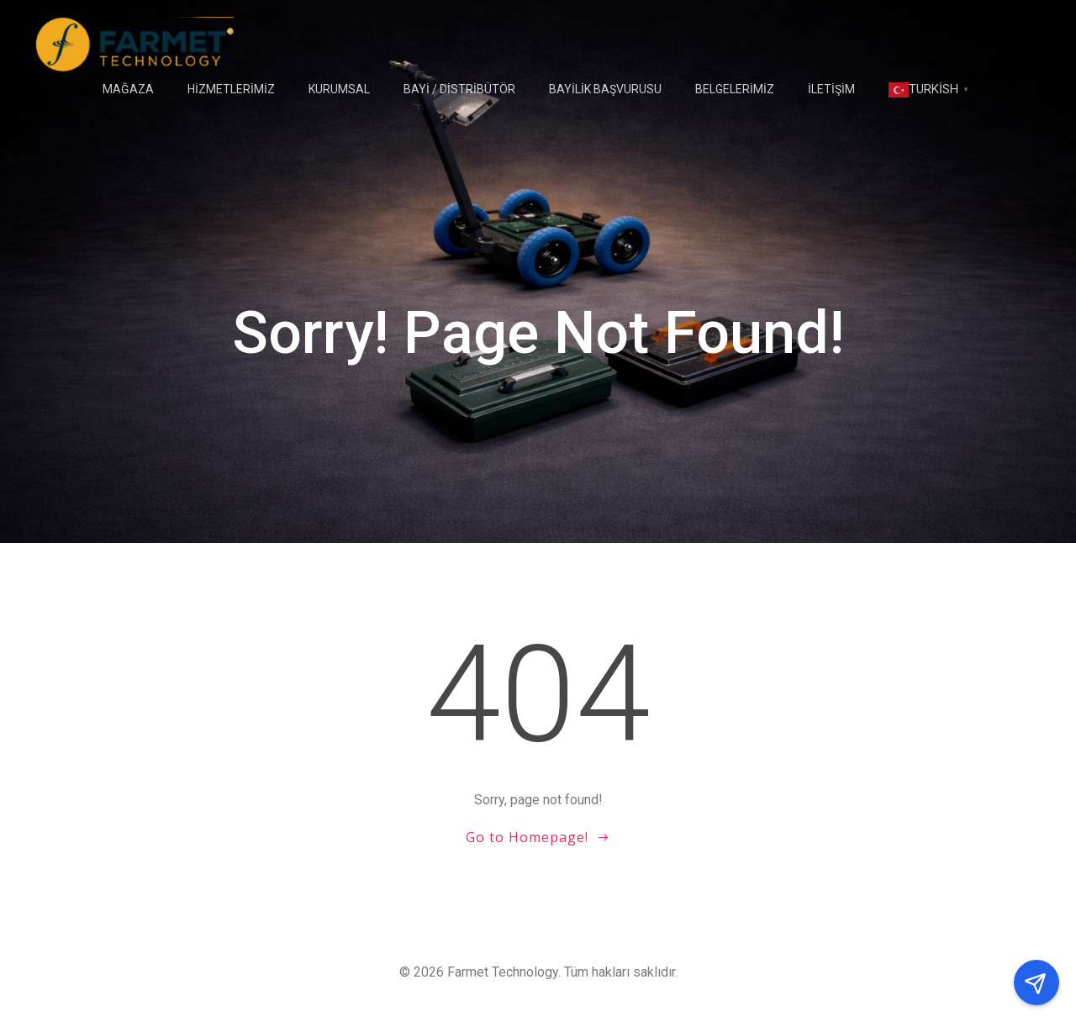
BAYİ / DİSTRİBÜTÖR (459, 89)
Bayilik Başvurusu (605, 89)
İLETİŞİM (831, 89)
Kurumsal (339, 89)
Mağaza (128, 89)
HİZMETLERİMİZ (231, 89)
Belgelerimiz (734, 89)
